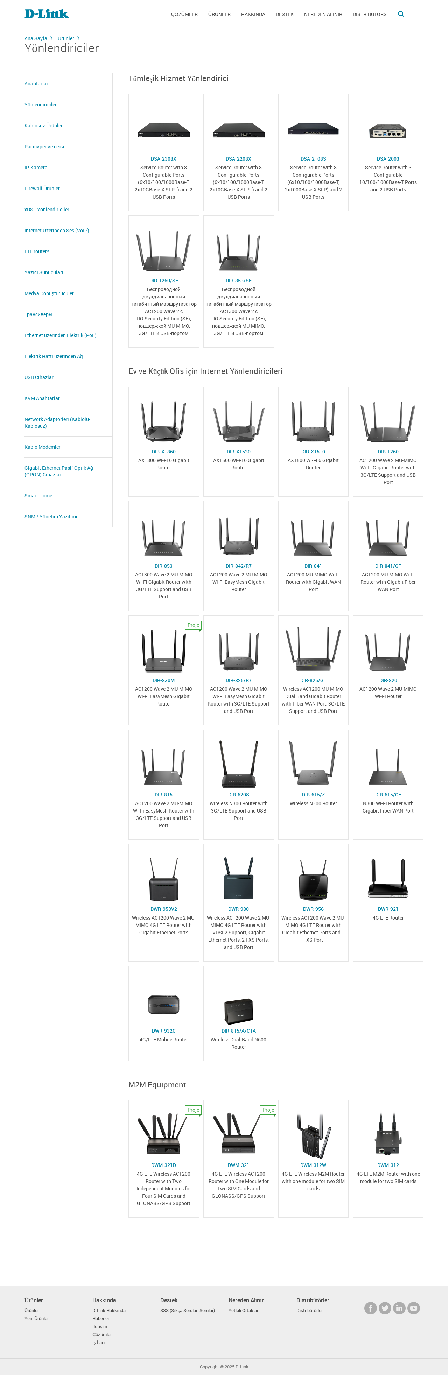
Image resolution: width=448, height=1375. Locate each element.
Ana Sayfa (35, 38)
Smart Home (38, 495)
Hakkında (253, 14)
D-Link (242, 1367)
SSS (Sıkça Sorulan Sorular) (187, 1310)
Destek (285, 14)
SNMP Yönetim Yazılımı (50, 516)
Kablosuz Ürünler (43, 125)
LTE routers (36, 251)
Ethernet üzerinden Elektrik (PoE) (60, 335)
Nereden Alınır (323, 14)
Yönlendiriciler (40, 104)
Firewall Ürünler (42, 188)
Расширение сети (44, 146)
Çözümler (184, 14)
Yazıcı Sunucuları (43, 272)
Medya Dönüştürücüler (49, 293)
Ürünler (219, 14)
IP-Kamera (36, 167)
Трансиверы (38, 314)
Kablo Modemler (42, 447)
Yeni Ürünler (36, 1318)
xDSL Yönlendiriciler (46, 209)
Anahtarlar (36, 83)
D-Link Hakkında (109, 1310)
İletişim (99, 1327)
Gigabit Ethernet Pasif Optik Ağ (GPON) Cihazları (58, 471)
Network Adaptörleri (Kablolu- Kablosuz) (57, 422)
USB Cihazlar (39, 377)
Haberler (100, 1318)
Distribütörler (309, 1310)
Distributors (370, 14)
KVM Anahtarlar (42, 398)
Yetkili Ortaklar (243, 1310)
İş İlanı (98, 1343)
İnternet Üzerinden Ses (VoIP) (56, 230)
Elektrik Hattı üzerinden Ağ (53, 356)
